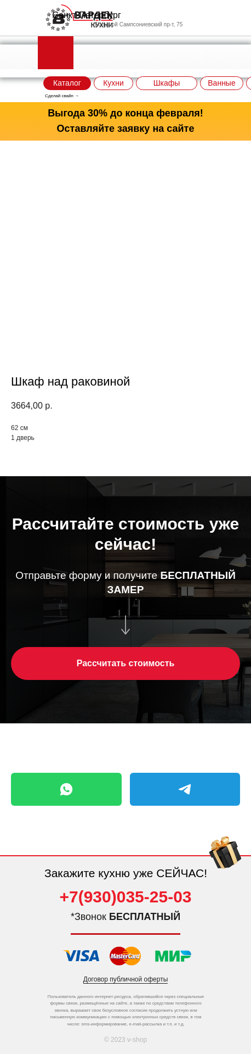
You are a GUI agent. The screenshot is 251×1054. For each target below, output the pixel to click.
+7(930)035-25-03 (125, 897)
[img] (225, 857)
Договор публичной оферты (125, 979)
